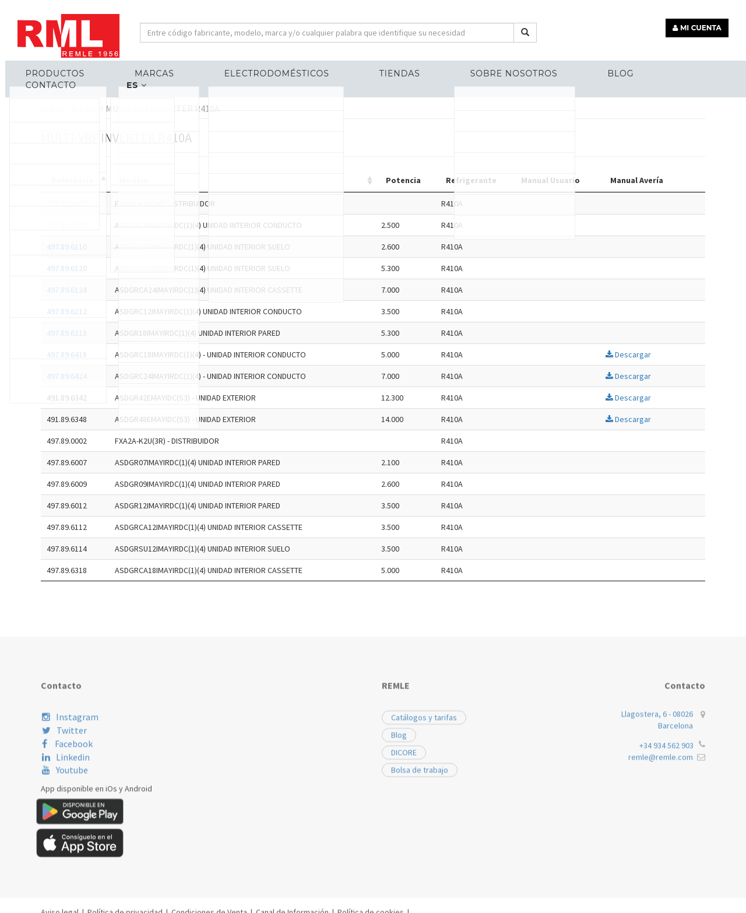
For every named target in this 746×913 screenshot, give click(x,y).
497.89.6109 (145, 225)
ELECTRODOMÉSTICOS (255, 67)
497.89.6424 (145, 376)
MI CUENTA (703, 21)
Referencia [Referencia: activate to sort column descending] (150, 180)
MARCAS (148, 67)
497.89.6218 (145, 333)
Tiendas (364, 67)
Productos (63, 67)
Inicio (133, 108)
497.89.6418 (145, 354)
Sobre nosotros (463, 67)
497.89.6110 (145, 246)
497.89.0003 (145, 203)
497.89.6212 (145, 311)
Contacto (629, 67)
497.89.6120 (145, 268)
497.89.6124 (145, 290)
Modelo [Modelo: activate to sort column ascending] (212, 180)
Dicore (165, 108)
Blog (556, 67)
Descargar (706, 354)
